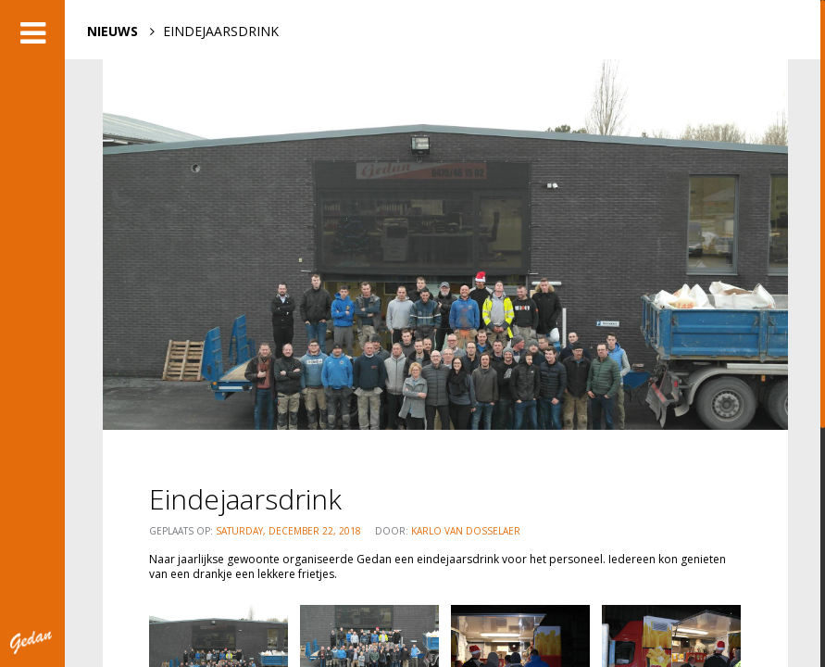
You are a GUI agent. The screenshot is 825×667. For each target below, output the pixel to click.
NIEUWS (112, 31)
